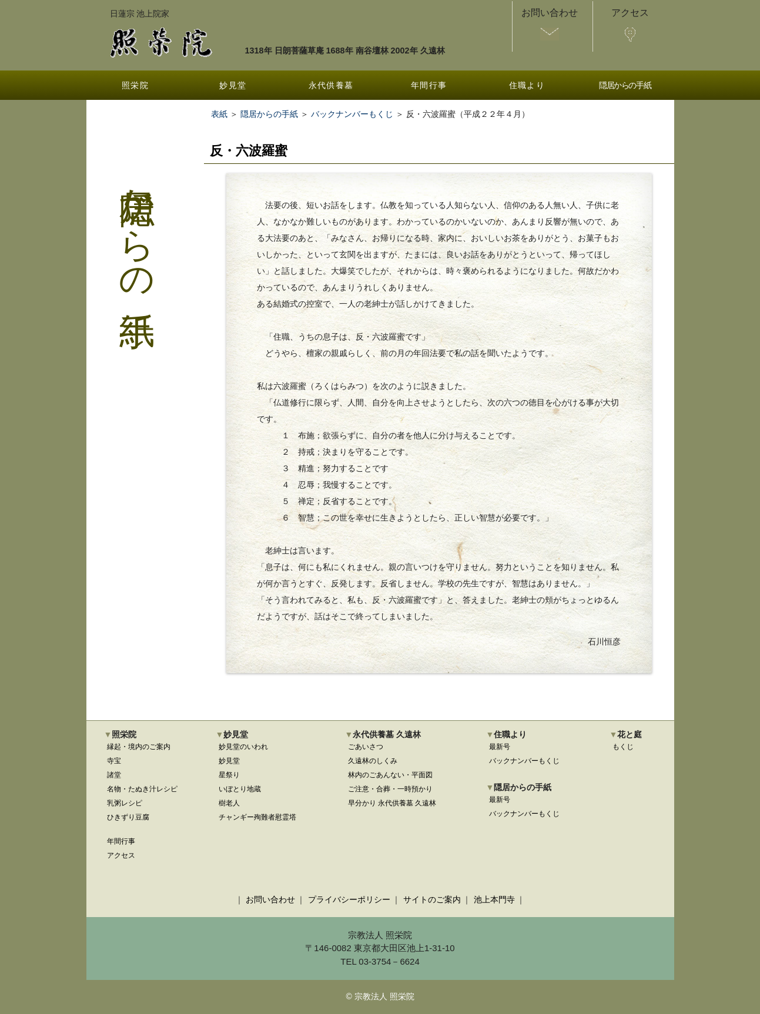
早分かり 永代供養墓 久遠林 (392, 803)
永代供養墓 (331, 85)
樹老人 (229, 803)
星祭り (229, 775)
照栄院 (135, 85)
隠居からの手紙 (625, 85)
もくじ (623, 747)
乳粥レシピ (124, 803)
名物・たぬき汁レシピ (142, 789)
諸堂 (114, 775)
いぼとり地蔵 (240, 789)
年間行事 (429, 85)
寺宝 (114, 761)
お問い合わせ (270, 899)
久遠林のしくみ (372, 761)
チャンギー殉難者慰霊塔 (257, 817)
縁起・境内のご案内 (138, 747)
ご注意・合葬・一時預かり (390, 789)
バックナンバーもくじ (352, 114)
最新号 (499, 747)
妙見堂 (232, 85)
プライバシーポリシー (349, 899)
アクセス (121, 855)
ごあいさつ (365, 747)
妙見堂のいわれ (243, 747)
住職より (527, 85)
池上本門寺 (494, 899)
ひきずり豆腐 (128, 817)
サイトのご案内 (432, 899)
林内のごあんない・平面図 (390, 775)
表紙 (219, 114)
